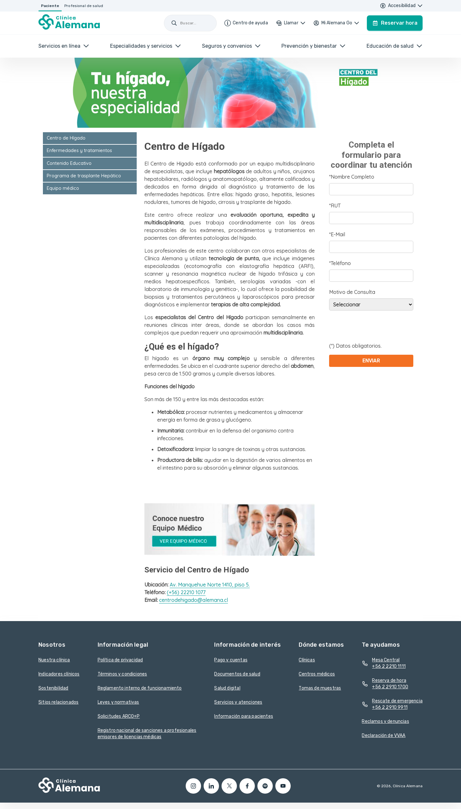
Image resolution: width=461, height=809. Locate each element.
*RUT (335, 205)
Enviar (371, 361)
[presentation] (377, 329)
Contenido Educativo (69, 163)
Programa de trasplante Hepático (84, 176)
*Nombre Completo (351, 177)
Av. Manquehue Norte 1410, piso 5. (210, 584)
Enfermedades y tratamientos (79, 150)
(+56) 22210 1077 (186, 592)
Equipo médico (63, 188)
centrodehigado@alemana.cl (193, 600)
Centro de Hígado (66, 138)
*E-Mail (337, 234)
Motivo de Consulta (352, 292)
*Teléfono (340, 263)
